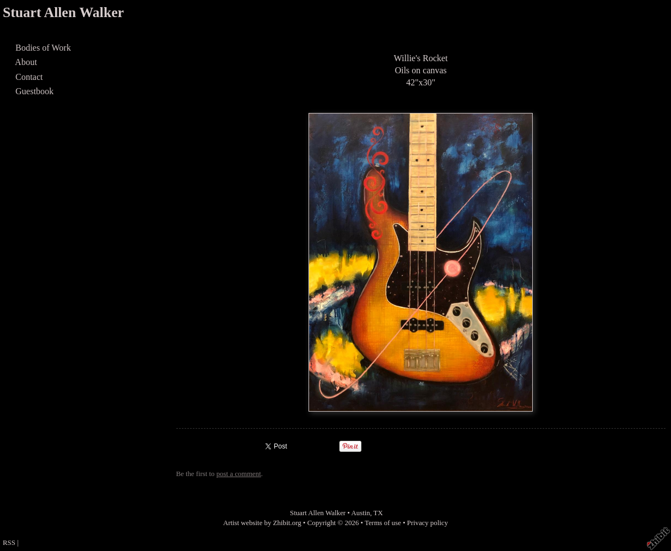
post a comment (239, 474)
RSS (9, 543)
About (26, 62)
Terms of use (383, 523)
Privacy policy (427, 523)
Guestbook (34, 91)
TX (378, 513)
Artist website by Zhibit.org (262, 523)
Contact (29, 77)
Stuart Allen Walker (63, 12)
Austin (360, 513)
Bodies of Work (43, 47)
